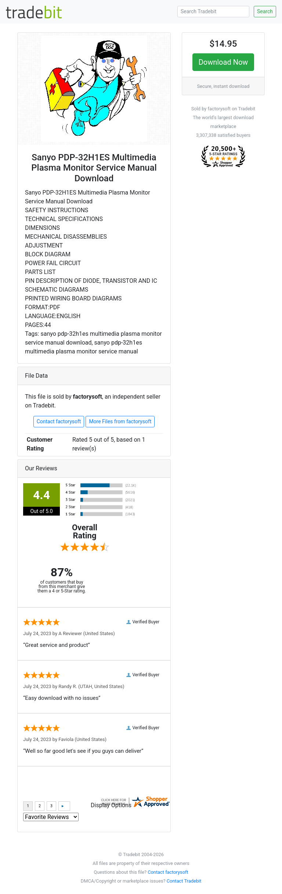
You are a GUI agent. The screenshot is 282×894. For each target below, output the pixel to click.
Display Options (111, 805)
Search (265, 11)
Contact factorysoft (59, 421)
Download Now (223, 62)
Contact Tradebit (184, 881)
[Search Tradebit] (213, 11)
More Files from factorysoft (120, 421)
